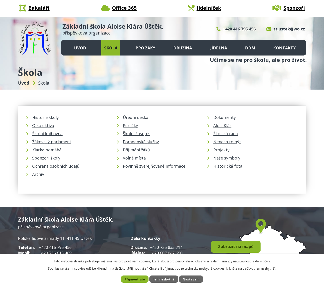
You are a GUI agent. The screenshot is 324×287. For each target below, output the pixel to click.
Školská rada (225, 133)
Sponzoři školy (46, 158)
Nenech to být (227, 141)
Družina (182, 48)
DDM (250, 48)
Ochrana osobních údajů (55, 166)
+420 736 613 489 (55, 253)
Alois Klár (222, 125)
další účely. (263, 261)
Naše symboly (226, 158)
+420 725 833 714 (166, 247)
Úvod (80, 48)
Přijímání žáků (136, 150)
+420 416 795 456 (55, 247)
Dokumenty (224, 117)
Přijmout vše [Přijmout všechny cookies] (135, 279)
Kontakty (284, 48)
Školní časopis (136, 133)
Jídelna (218, 48)
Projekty (221, 150)
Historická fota (227, 166)
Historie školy (45, 117)
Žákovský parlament (51, 141)
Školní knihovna (47, 133)
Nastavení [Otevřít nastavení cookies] (191, 279)
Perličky (130, 125)
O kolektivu (43, 125)
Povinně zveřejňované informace (154, 166)
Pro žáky (145, 48)
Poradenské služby (141, 141)
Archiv (38, 174)
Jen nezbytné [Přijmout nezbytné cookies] (164, 279)
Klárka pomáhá (46, 150)
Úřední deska (135, 117)
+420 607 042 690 (166, 253)
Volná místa (134, 158)
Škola (110, 48)
